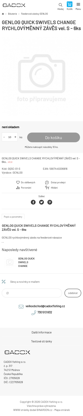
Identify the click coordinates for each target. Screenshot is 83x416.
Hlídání (54, 187)
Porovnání (26, 187)
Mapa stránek (62, 409)
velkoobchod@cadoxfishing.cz (45, 306)
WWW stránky (21, 409)
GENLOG (18, 172)
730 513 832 (44, 312)
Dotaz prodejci (58, 182)
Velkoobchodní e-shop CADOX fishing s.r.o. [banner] (14, 6)
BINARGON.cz (44, 409)
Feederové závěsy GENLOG (34, 13)
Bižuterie (12, 13)
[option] (41, 76)
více (10, 161)
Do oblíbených (28, 182)
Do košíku (53, 137)
